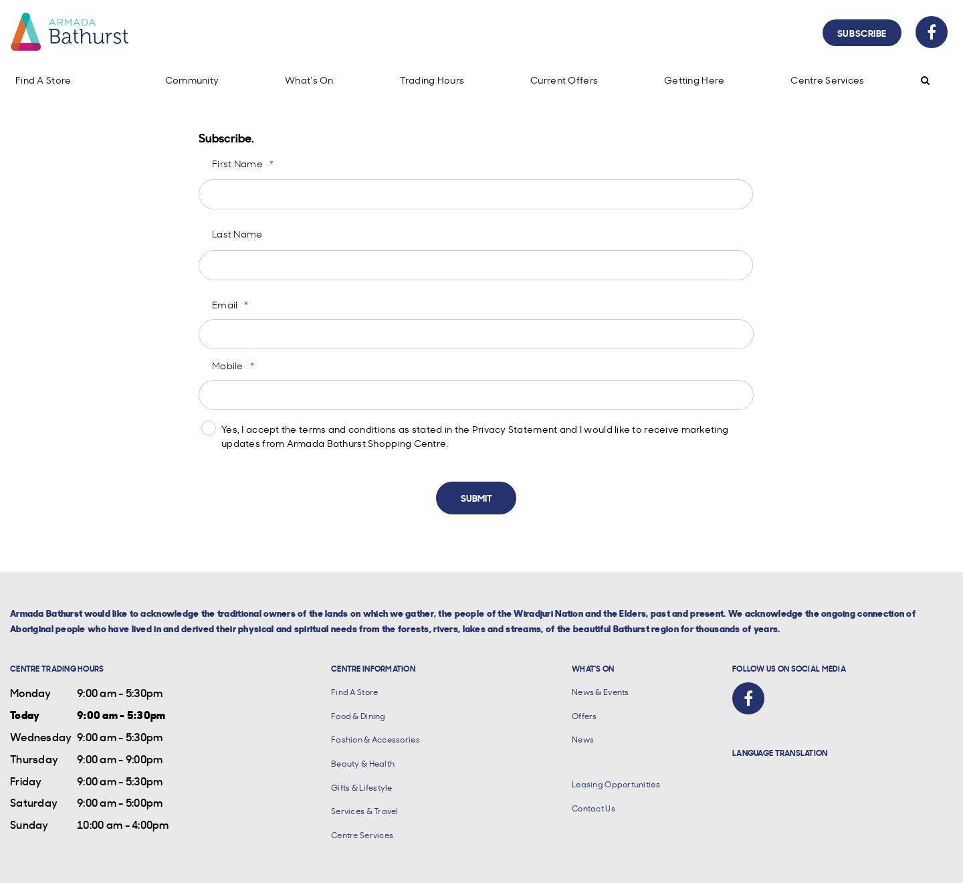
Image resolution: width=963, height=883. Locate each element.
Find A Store (43, 80)
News (583, 739)
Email (230, 304)
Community (192, 80)
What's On (309, 80)
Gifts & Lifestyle (362, 787)
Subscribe (862, 32)
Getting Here (694, 80)
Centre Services (827, 80)
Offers (584, 716)
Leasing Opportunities (616, 784)
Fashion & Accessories (375, 739)
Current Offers (564, 80)
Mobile (233, 365)
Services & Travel (365, 811)
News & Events (600, 692)
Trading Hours (432, 80)
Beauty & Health (363, 763)
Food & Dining (358, 716)
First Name (243, 163)
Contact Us (593, 808)
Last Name (237, 233)
